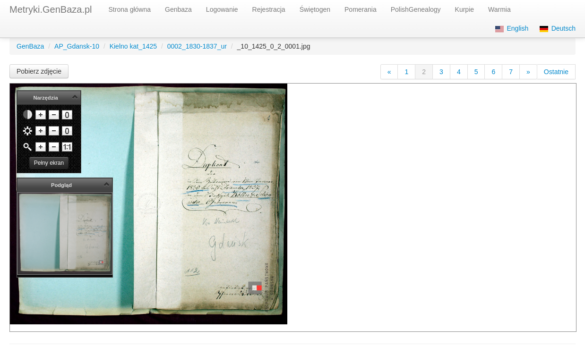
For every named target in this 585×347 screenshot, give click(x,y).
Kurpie (464, 9)
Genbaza (178, 9)
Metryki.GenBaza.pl (50, 9)
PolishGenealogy (416, 9)
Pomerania (360, 9)
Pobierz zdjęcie (39, 71)
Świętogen (315, 9)
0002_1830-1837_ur (197, 46)
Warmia (499, 9)
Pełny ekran (49, 163)
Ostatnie (556, 72)
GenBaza (30, 46)
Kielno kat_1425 (133, 46)
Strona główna (130, 9)
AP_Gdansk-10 (76, 46)
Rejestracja (268, 9)
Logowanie (222, 9)
